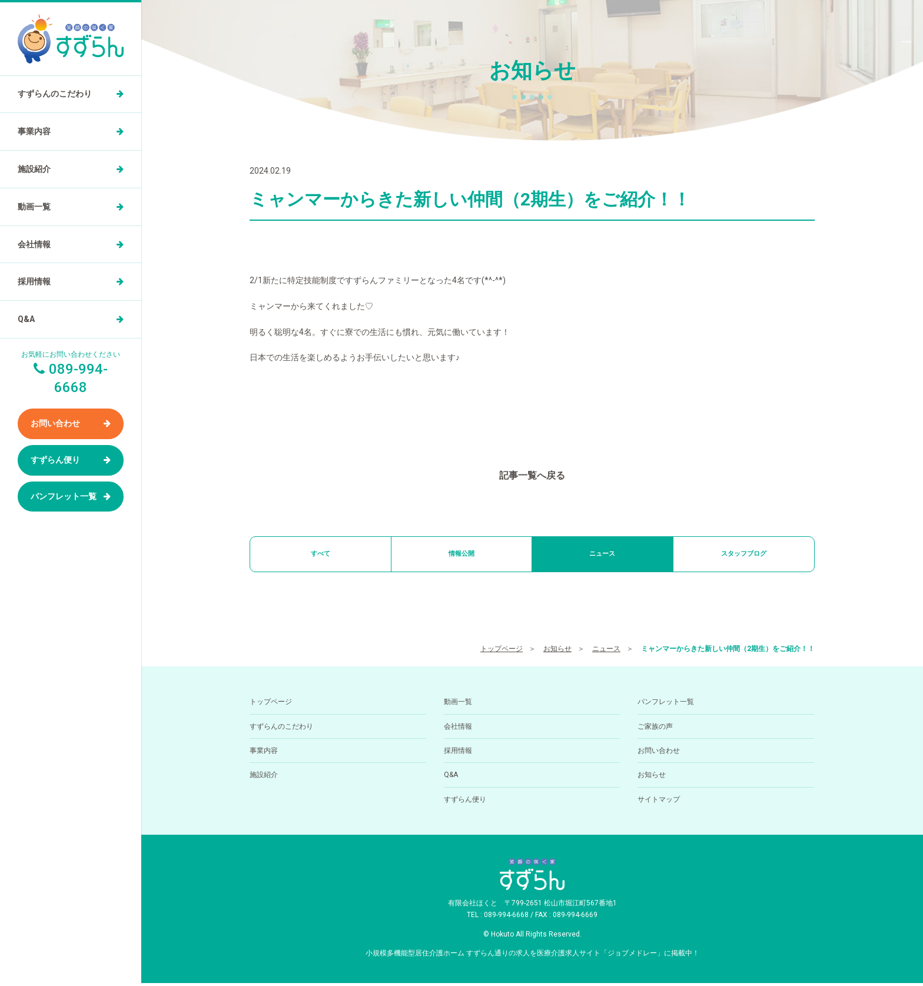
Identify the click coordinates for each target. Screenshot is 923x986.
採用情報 (34, 281)
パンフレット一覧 (64, 496)
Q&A (26, 319)
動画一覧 (34, 206)
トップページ (501, 652)
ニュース (602, 555)
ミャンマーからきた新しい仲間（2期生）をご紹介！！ (728, 652)
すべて (320, 555)
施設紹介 (34, 169)
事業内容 (34, 131)
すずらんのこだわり (55, 93)
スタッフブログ (743, 555)
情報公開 (461, 555)
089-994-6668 (506, 918)
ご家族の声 (655, 729)
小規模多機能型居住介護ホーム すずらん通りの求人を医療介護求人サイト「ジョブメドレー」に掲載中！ (532, 956)
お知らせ (557, 652)
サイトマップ (659, 802)
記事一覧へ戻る (532, 475)
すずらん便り (55, 459)
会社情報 (34, 244)
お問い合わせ (55, 423)
